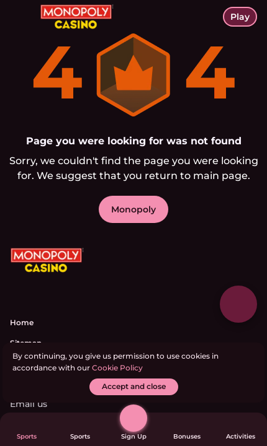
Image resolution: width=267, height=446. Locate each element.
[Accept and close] (133, 386)
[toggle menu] (20, 20)
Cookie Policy (117, 367)
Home (22, 322)
